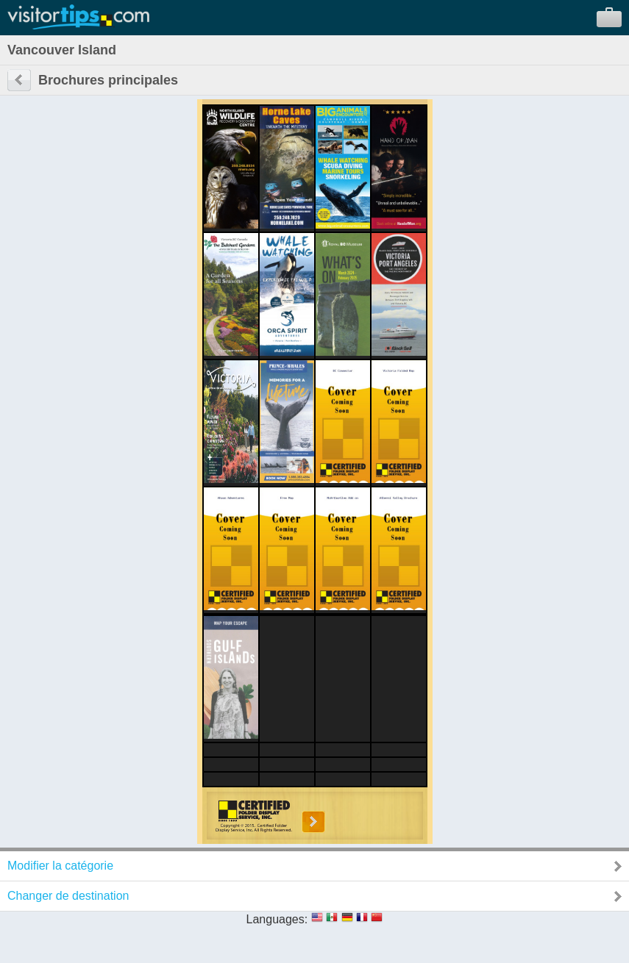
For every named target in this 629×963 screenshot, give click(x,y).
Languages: (277, 919)
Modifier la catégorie (60, 865)
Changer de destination (68, 895)
